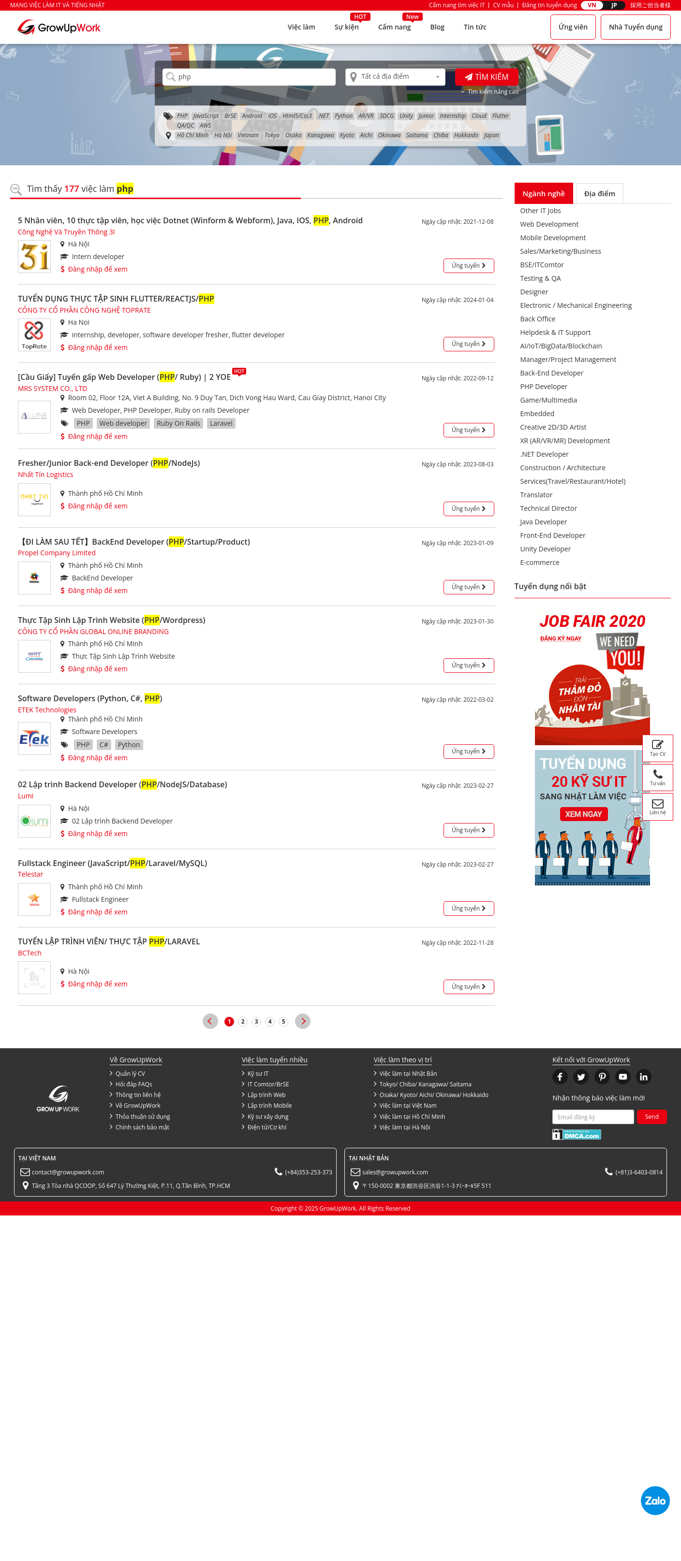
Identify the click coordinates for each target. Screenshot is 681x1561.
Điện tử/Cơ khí (264, 1127)
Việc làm (301, 26)
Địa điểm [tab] (599, 193)
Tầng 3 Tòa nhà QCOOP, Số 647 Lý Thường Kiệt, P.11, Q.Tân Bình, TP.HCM (131, 1186)
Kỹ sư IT (255, 1073)
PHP (83, 423)
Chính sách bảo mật (139, 1127)
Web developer (123, 423)
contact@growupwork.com (68, 1172)
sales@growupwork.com (395, 1172)
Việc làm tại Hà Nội (402, 1127)
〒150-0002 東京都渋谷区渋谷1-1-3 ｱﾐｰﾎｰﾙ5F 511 (426, 1186)
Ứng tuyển (469, 265)
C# (104, 744)
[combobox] (395, 77)
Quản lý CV (127, 1073)
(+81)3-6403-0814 (639, 1172)
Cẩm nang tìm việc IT (457, 5)
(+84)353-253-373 (308, 1172)
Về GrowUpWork (135, 1105)
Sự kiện (347, 26)
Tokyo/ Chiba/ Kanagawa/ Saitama (423, 1084)
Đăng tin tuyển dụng (549, 5)
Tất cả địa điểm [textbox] (385, 76)
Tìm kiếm (486, 77)
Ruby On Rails (178, 423)
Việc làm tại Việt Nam (405, 1105)
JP (614, 5)
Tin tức (475, 26)
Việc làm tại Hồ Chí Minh (409, 1116)
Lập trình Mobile (267, 1105)
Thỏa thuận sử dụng (140, 1116)
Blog (437, 26)
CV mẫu (503, 5)
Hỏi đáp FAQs (131, 1084)
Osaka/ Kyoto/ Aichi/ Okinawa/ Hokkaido (431, 1094)
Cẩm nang (394, 26)
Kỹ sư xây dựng (265, 1116)
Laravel (221, 423)
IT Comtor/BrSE (265, 1084)
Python (129, 744)
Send (652, 1117)
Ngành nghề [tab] (544, 193)
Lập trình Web (264, 1094)
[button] (560, 1076)
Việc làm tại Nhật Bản (405, 1073)
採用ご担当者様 (650, 5)
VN (592, 5)
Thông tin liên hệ (135, 1094)
